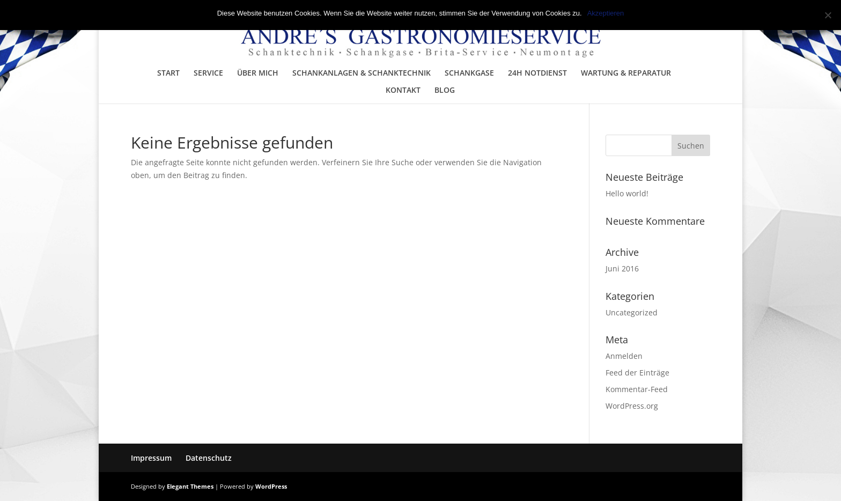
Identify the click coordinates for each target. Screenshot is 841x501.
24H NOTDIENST (537, 73)
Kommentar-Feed (637, 389)
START (168, 73)
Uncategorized (632, 312)
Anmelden (624, 356)
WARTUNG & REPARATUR (626, 73)
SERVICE (208, 73)
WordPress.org (632, 406)
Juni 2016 (622, 268)
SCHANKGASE (469, 73)
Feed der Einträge (637, 372)
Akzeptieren (605, 13)
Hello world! (627, 193)
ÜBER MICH (257, 73)
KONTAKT (403, 90)
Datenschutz (209, 458)
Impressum (151, 458)
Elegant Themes (190, 486)
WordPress (271, 486)
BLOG (444, 90)
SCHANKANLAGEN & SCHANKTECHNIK (361, 73)
